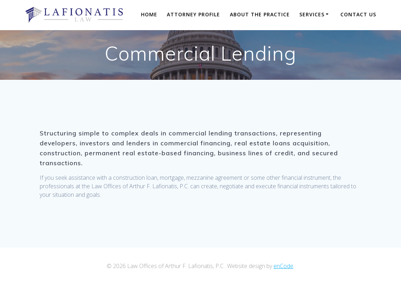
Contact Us (358, 14)
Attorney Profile (193, 14)
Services (311, 14)
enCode (283, 266)
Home (149, 14)
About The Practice (260, 14)
